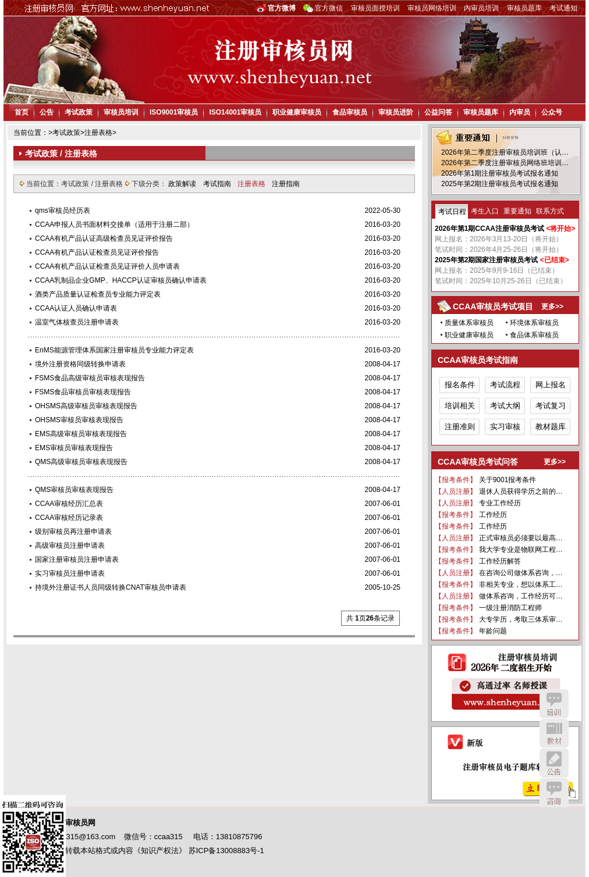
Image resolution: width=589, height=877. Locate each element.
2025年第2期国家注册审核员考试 (486, 260)
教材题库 (550, 426)
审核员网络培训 (431, 8)
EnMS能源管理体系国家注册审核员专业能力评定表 (114, 350)
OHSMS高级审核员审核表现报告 (86, 406)
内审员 (519, 112)
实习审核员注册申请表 (70, 573)
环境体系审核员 (534, 323)
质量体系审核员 (469, 323)
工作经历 (493, 515)
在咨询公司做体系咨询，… (521, 573)
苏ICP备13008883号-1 (226, 850)
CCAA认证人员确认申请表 (76, 308)
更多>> (552, 306)
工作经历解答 (500, 561)
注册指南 (286, 184)
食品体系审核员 (534, 335)
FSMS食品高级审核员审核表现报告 (90, 378)
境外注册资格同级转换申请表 (80, 364)
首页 (22, 112)
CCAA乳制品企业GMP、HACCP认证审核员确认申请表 (121, 280)
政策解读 (183, 184)
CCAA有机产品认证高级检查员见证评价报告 (104, 238)
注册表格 (98, 133)
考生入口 (485, 211)
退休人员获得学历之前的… (521, 491)
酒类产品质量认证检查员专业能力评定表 (98, 294)
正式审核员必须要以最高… (521, 538)
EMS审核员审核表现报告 (74, 448)
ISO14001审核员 (235, 112)
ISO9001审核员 (174, 112)
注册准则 (460, 426)
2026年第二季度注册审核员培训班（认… (505, 152)
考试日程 (452, 212)
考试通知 (563, 8)
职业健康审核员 (296, 112)
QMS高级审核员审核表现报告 (81, 462)
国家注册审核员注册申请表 (77, 559)
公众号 (551, 112)
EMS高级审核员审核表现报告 (81, 434)
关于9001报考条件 (508, 480)
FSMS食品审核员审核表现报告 (83, 392)
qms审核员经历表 (62, 210)
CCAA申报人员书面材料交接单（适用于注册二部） (114, 224)
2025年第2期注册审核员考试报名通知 (499, 184)
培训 (554, 703)
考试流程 (505, 384)
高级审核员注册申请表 (70, 545)
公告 (47, 112)
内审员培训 (481, 8)
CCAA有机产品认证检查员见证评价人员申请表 (107, 266)
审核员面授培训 (375, 8)
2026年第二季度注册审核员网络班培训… (505, 163)
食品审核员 (349, 112)
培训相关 (460, 405)
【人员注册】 (456, 491)
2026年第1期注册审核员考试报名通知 (499, 173)
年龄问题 (493, 631)
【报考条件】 (456, 480)
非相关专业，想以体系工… (521, 584)
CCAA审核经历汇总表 (69, 504)
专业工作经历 (500, 503)
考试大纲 (505, 405)
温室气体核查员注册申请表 (77, 322)
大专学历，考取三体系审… (521, 619)
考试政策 (79, 112)
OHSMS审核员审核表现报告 (79, 420)
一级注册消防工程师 (510, 608)
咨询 (554, 792)
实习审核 (505, 426)
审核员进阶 (395, 112)
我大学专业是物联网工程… (521, 550)
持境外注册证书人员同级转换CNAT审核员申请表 (110, 587)
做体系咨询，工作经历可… (521, 596)
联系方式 (550, 211)
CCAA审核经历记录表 (69, 518)
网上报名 (550, 384)
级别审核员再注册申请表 (73, 531)
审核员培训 (121, 112)
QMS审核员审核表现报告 (74, 490)
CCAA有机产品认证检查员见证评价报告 (97, 252)
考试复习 (550, 405)
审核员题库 (524, 8)
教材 (554, 733)
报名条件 (460, 384)
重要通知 (517, 211)
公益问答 (438, 112)
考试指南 (218, 184)
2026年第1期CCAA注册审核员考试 (489, 228)
